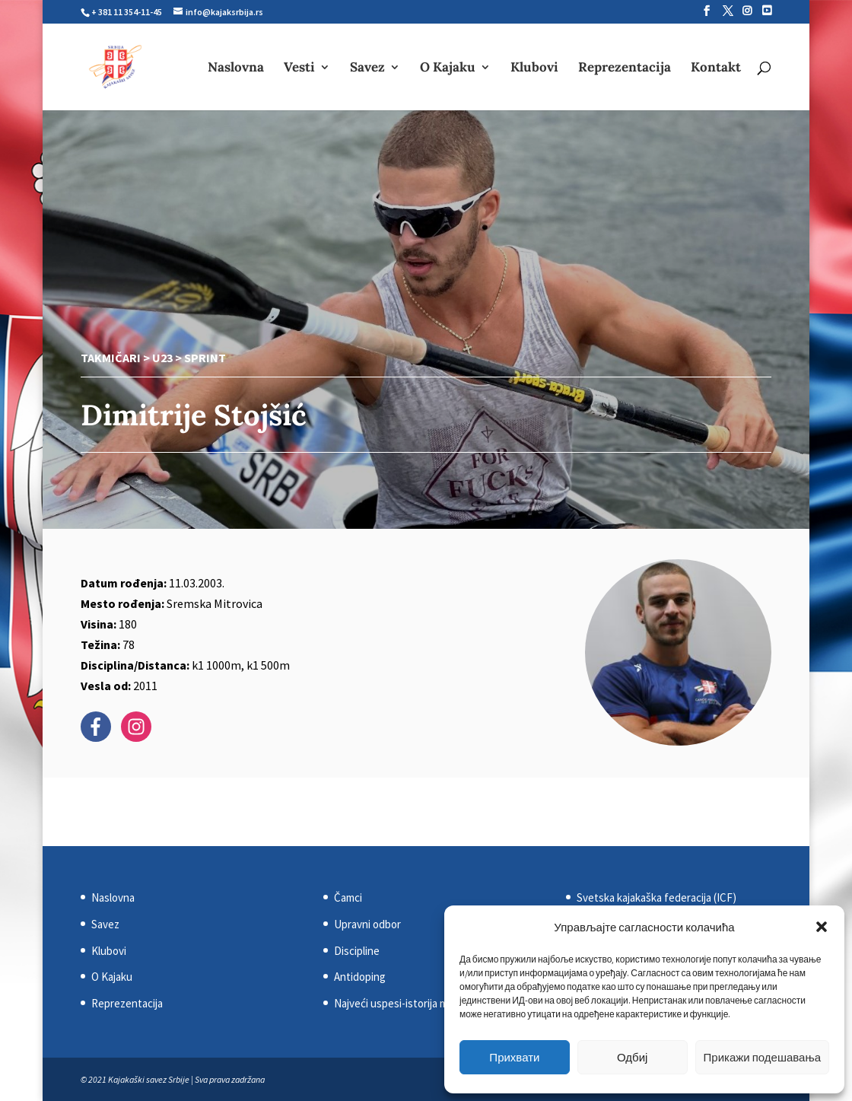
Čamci (348, 897)
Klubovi (534, 68)
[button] (821, 926)
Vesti (299, 68)
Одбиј (632, 1057)
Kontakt (716, 68)
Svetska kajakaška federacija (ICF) (656, 897)
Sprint (205, 357)
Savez (367, 68)
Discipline (357, 950)
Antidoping (360, 976)
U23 (162, 357)
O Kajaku (447, 68)
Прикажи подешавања (762, 1057)
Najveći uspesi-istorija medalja (404, 1003)
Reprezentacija (624, 68)
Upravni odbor (367, 924)
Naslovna (236, 68)
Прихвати (514, 1057)
